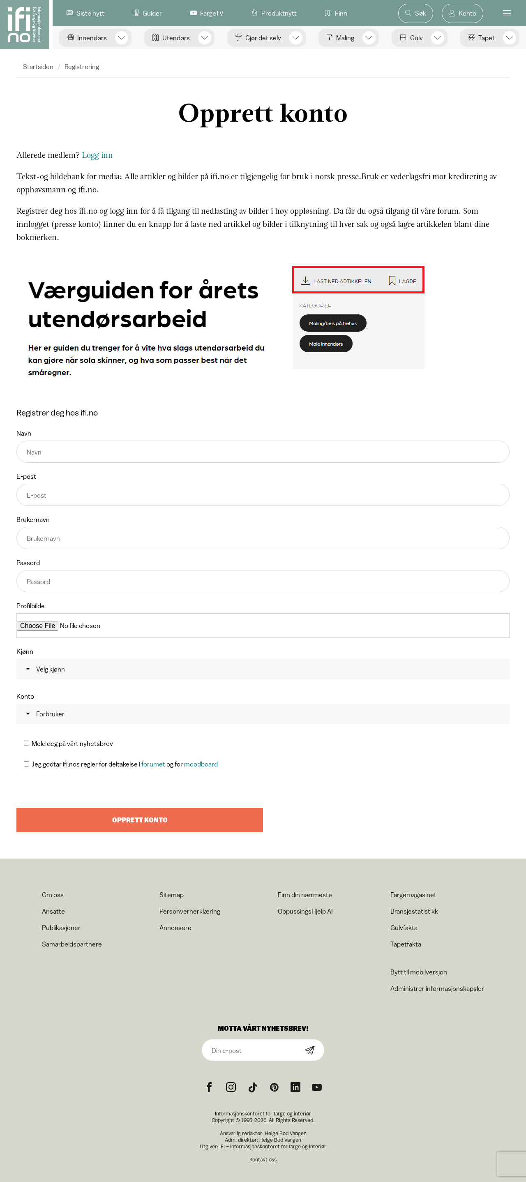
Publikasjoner (61, 926)
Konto (263, 707)
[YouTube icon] (317, 1086)
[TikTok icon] (253, 1086)
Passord (263, 575)
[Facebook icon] (209, 1086)
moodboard (201, 763)
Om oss (53, 894)
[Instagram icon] (231, 1086)
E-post (263, 489)
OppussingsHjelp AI (305, 910)
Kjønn (263, 663)
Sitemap (171, 894)
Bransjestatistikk (414, 910)
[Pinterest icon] (274, 1086)
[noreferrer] (295, 1086)
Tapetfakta (405, 943)
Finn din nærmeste (305, 894)
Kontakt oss (263, 1159)
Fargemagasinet (413, 894)
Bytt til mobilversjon (418, 971)
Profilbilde (263, 620)
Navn (263, 446)
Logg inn (97, 155)
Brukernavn (263, 532)
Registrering (82, 66)
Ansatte (53, 910)
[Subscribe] (310, 1050)
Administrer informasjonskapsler (437, 987)
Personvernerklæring (189, 910)
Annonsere (175, 926)
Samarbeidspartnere (72, 943)
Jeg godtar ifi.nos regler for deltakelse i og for (125, 763)
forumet (153, 763)
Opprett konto (140, 819)
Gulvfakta (404, 926)
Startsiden (38, 66)
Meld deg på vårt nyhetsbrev (72, 742)
